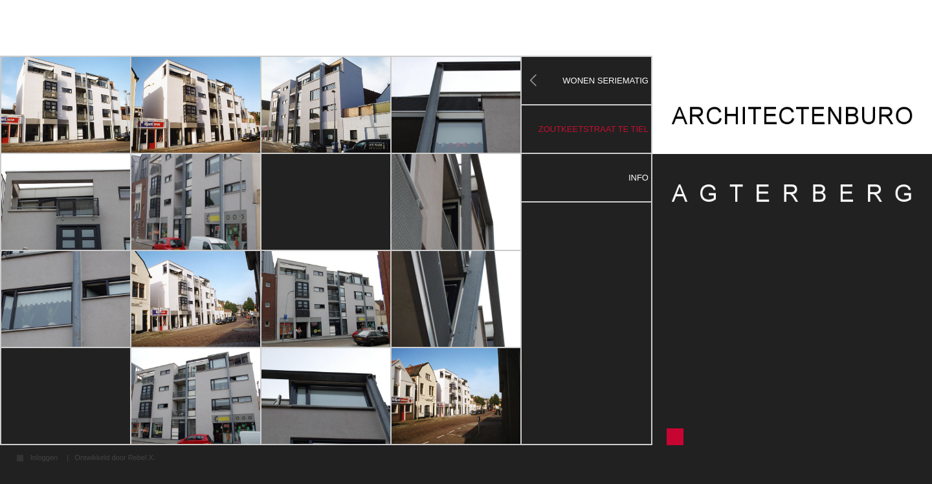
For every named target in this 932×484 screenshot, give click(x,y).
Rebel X (140, 457)
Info (638, 177)
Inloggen (44, 458)
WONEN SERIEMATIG (605, 80)
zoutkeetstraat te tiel (593, 129)
